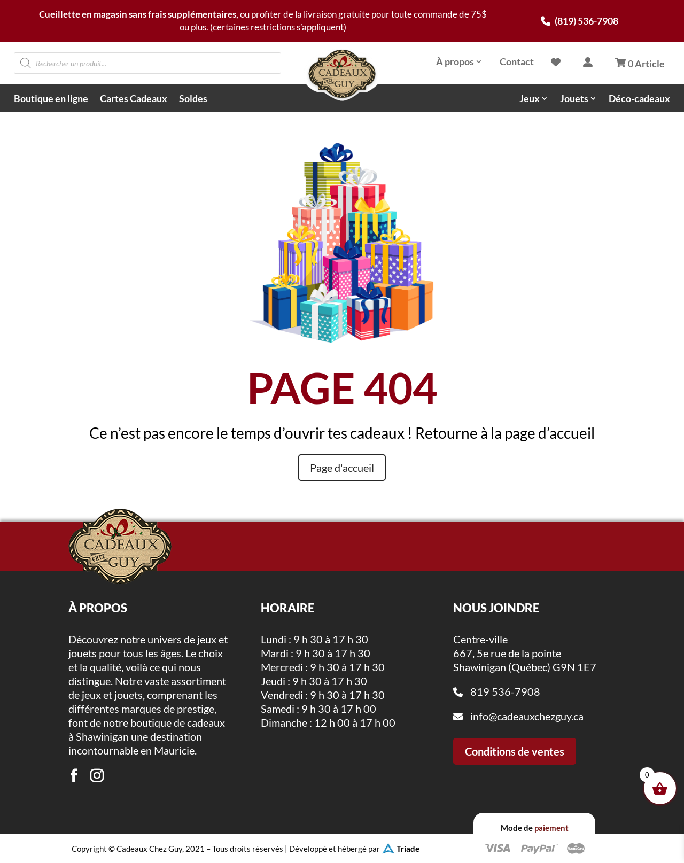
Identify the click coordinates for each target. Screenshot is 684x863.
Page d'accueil (342, 467)
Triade (408, 848)
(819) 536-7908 (579, 21)
